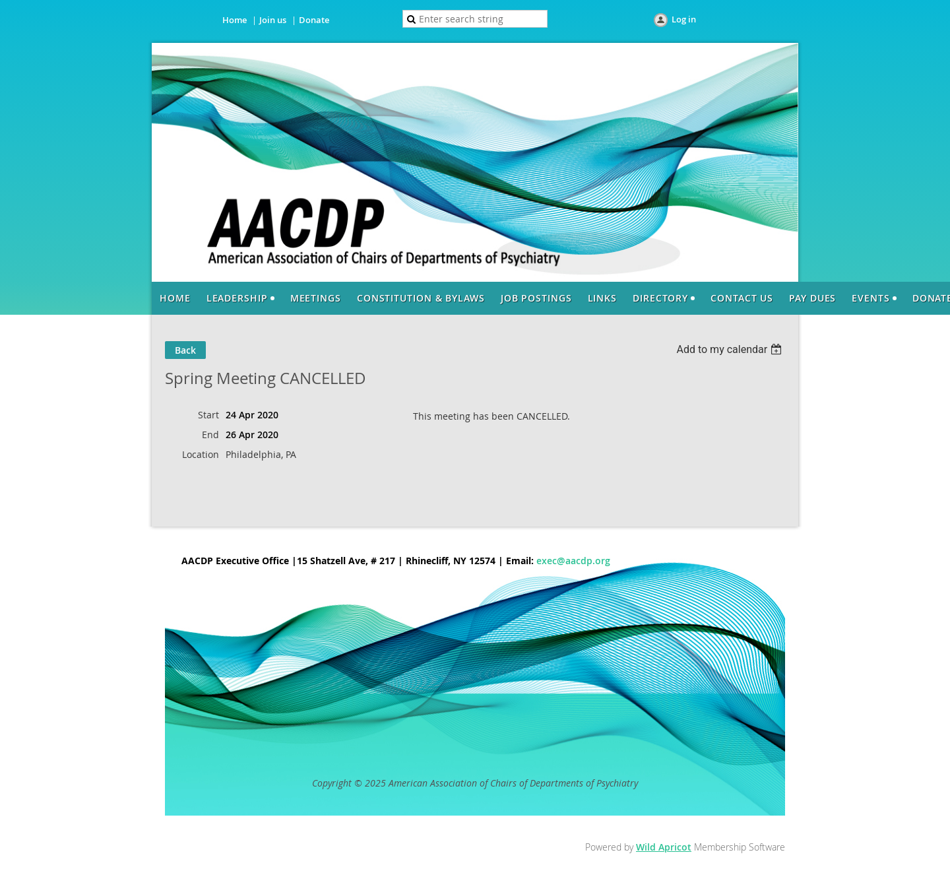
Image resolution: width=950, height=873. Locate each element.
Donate (314, 20)
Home (234, 20)
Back (185, 350)
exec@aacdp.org (573, 560)
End (210, 434)
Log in (684, 19)
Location (200, 454)
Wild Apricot (663, 847)
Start (208, 414)
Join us (272, 20)
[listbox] (730, 349)
